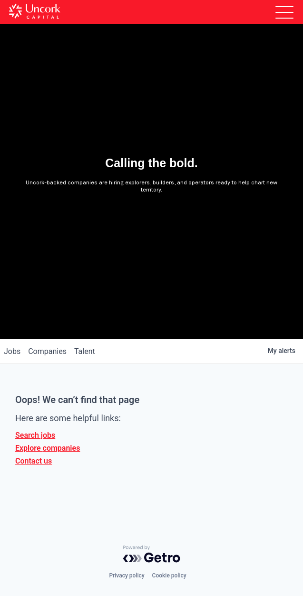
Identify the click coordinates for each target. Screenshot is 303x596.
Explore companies (47, 448)
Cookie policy (169, 575)
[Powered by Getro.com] (151, 554)
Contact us (33, 460)
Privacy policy (126, 575)
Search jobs (35, 435)
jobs (12, 351)
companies (47, 351)
